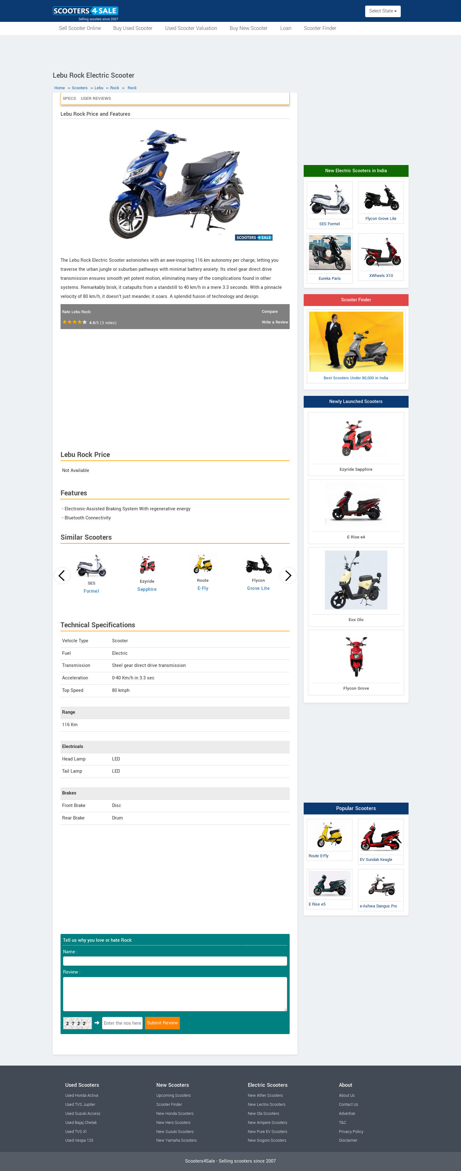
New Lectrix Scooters (266, 1104)
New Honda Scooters (175, 1113)
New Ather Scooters (265, 1095)
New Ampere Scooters (267, 1122)
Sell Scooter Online (80, 28)
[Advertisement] (230, 52)
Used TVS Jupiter (80, 1104)
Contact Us (348, 1104)
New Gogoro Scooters (267, 1140)
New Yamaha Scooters (176, 1140)
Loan (286, 28)
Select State (383, 11)
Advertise (347, 1113)
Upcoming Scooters (173, 1095)
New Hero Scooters (173, 1122)
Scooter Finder (320, 28)
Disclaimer (348, 1140)
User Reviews (96, 98)
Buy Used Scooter (133, 28)
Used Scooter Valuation (191, 28)
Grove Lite (258, 588)
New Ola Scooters (263, 1113)
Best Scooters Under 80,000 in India (356, 346)
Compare (270, 311)
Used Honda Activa (81, 1095)
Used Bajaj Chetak (81, 1122)
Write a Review (275, 322)
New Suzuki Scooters (175, 1132)
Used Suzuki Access (82, 1113)
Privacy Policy (351, 1132)
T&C (342, 1122)
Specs (69, 98)
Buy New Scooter (249, 28)
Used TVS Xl (75, 1132)
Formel (91, 591)
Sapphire (147, 589)
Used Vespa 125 (79, 1140)
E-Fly (203, 588)
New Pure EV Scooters (267, 1132)
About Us (347, 1095)
